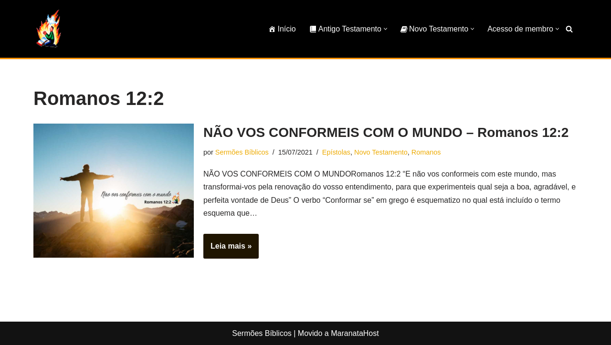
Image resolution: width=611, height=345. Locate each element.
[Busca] (569, 28)
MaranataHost (355, 333)
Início (281, 29)
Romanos (426, 152)
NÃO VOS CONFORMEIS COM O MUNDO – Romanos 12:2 (386, 132)
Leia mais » (227, 249)
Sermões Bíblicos (242, 152)
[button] (385, 29)
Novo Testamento (381, 152)
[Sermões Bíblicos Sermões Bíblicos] (48, 29)
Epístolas (336, 152)
